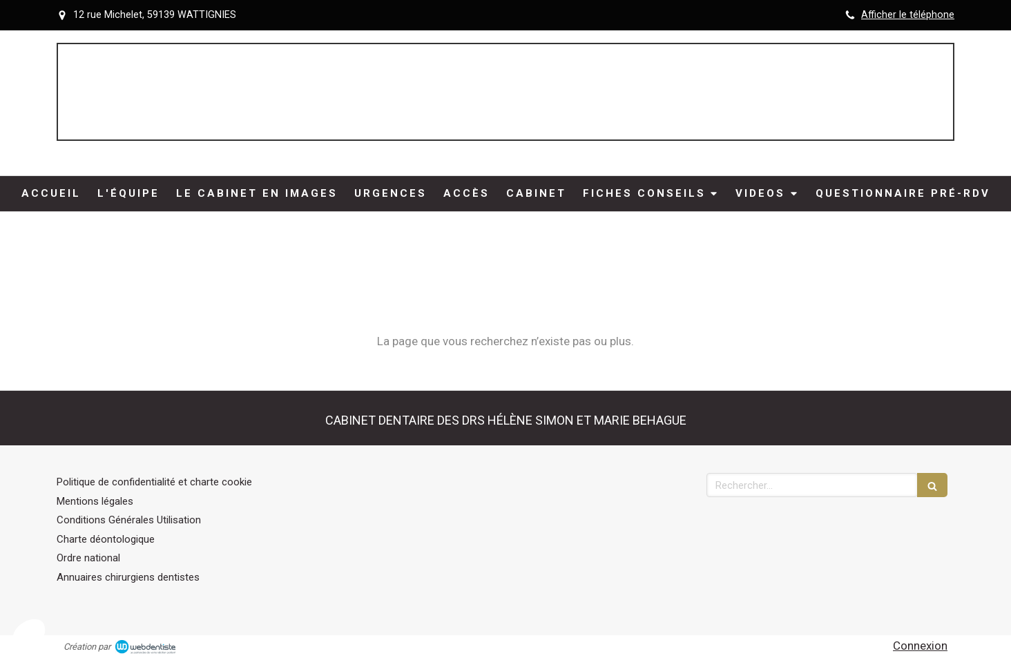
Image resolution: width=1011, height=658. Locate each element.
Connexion (920, 645)
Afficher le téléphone (907, 15)
